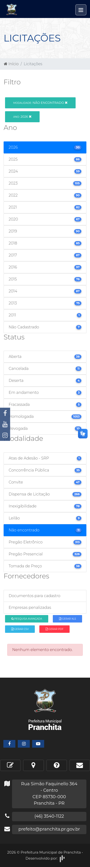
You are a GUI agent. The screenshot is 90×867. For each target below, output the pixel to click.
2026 (22, 116)
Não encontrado (40, 103)
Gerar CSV (20, 629)
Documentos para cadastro (34, 596)
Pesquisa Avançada (26, 618)
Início (11, 64)
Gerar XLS (67, 618)
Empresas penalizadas (30, 607)
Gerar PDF (54, 629)
